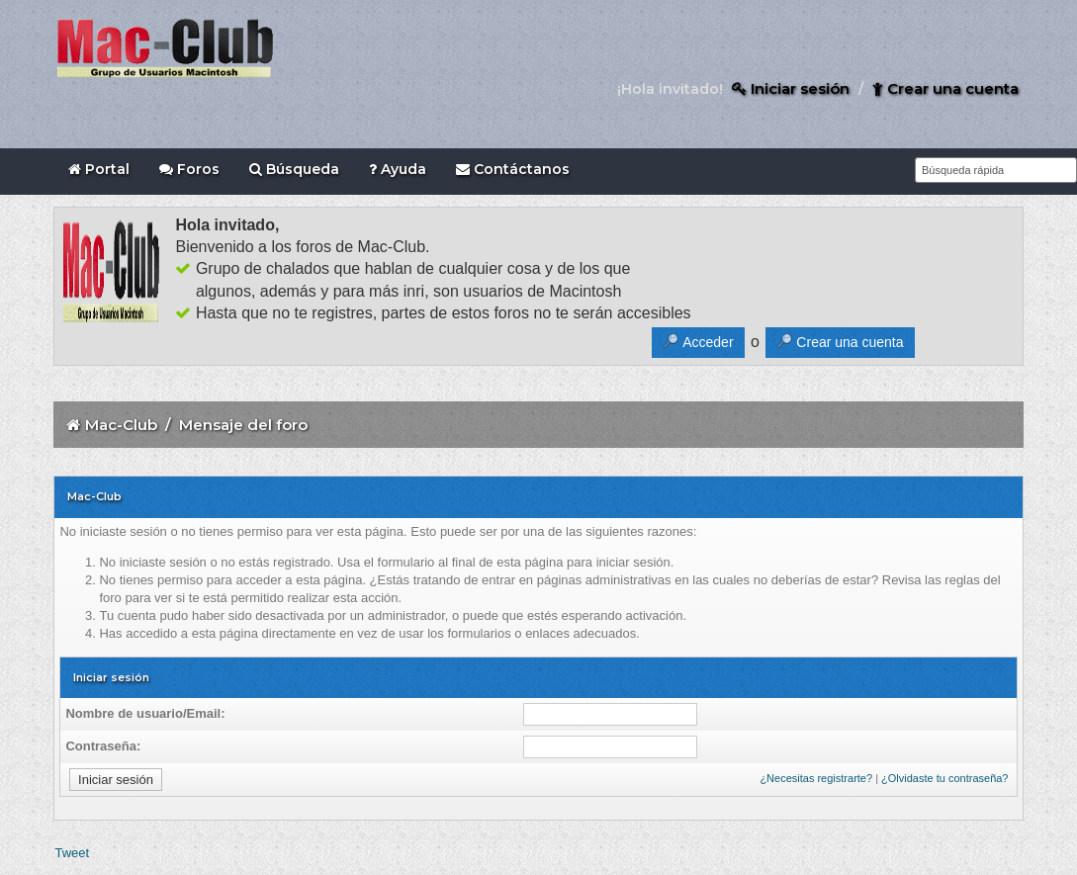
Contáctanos (513, 169)
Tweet (71, 852)
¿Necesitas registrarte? (816, 778)
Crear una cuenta (945, 88)
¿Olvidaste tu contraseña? (944, 778)
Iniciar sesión (791, 88)
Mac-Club (121, 424)
